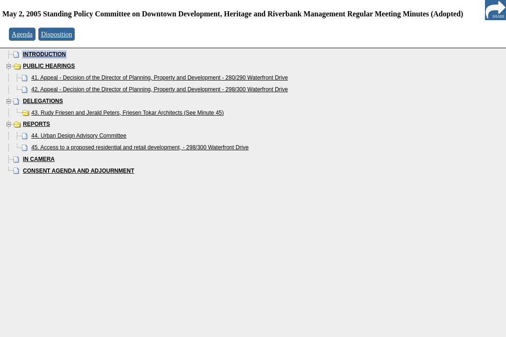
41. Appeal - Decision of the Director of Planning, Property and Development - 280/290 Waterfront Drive (159, 77)
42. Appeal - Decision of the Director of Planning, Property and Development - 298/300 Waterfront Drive (159, 89)
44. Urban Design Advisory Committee (78, 135)
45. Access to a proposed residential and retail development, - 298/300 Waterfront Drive (140, 147)
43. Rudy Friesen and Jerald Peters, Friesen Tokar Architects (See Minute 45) (127, 113)
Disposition (56, 34)
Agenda (22, 34)
